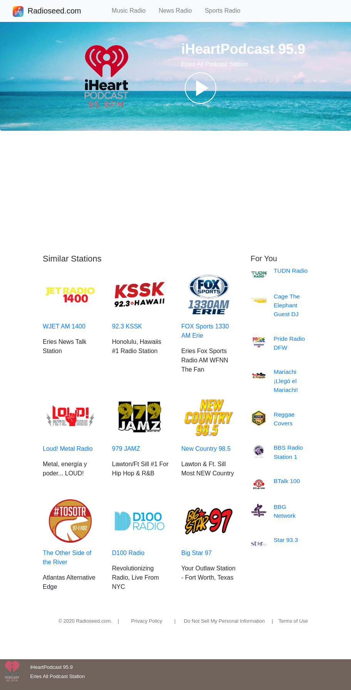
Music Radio (132, 10)
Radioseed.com (54, 11)
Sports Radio (226, 10)
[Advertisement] (175, 192)
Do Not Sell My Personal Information (224, 621)
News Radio (179, 10)
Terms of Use (293, 621)
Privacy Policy (146, 621)
